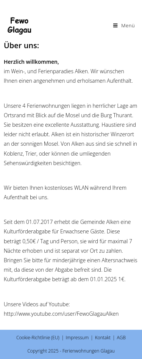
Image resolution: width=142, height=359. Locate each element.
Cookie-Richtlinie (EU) (37, 337)
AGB (121, 337)
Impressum (77, 337)
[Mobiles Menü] (124, 25)
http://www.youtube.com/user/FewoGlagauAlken (61, 313)
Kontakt (103, 337)
